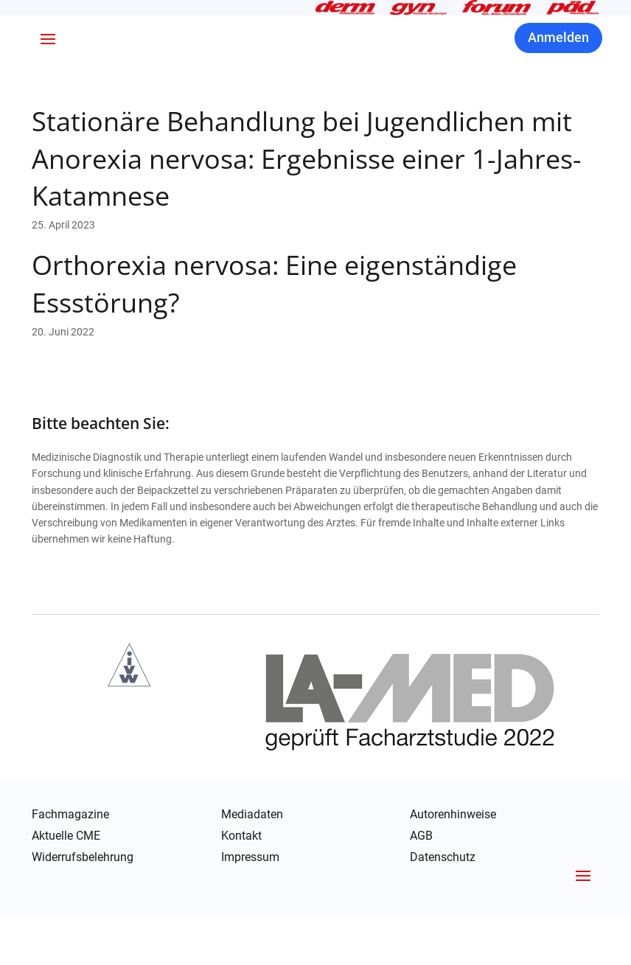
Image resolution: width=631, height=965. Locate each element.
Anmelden (558, 87)
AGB (421, 885)
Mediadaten (252, 864)
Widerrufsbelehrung (82, 907)
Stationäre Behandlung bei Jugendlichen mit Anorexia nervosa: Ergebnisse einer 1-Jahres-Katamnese (307, 208)
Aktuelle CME (66, 885)
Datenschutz (442, 907)
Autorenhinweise (453, 864)
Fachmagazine (70, 864)
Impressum (250, 907)
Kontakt (241, 885)
